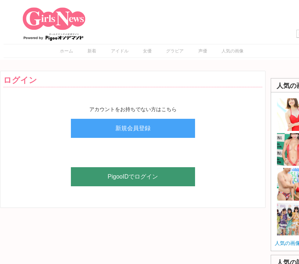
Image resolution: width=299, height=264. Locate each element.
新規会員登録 (133, 128)
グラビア (175, 51)
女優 (147, 51)
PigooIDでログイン (133, 176)
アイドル (120, 51)
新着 (91, 51)
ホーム (66, 51)
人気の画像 (232, 51)
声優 (202, 51)
